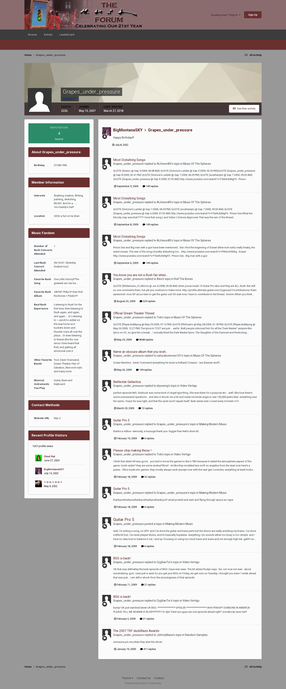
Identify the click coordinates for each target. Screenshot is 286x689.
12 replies (145, 408)
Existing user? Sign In (226, 14)
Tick (159, 317)
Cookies (159, 678)
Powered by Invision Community (143, 683)
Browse (32, 34)
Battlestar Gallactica (127, 382)
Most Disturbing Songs (129, 160)
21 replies (148, 584)
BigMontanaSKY (54, 469)
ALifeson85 (164, 163)
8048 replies (144, 339)
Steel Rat (49, 456)
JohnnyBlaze (165, 634)
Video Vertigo (188, 385)
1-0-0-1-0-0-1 (53, 482)
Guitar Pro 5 (121, 420)
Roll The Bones (183, 278)
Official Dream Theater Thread (133, 313)
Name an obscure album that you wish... (140, 352)
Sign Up (252, 14)
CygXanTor (164, 562)
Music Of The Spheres (197, 163)
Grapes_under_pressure (170, 130)
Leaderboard (66, 34)
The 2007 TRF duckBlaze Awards (136, 631)
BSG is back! (122, 558)
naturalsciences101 (169, 355)
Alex (159, 278)
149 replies (150, 186)
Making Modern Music (213, 424)
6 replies (147, 438)
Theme (127, 678)
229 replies (147, 301)
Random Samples (196, 634)
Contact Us (144, 678)
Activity (48, 34)
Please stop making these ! (132, 450)
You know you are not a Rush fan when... (140, 275)
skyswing (162, 385)
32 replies (148, 476)
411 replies (148, 649)
